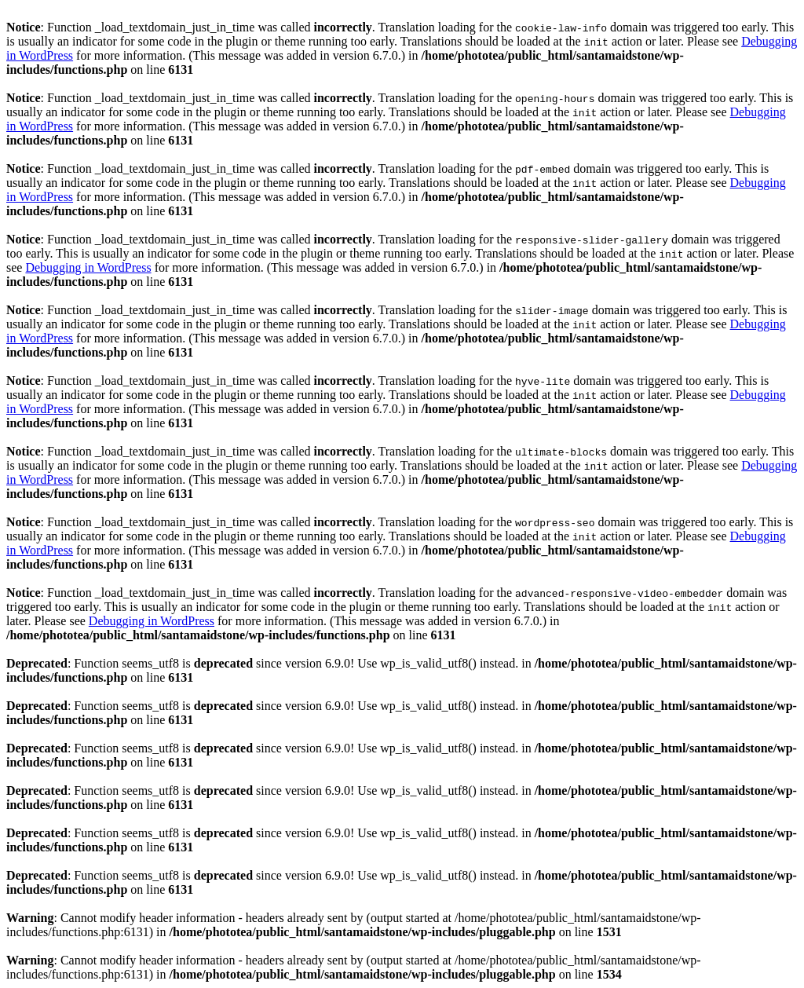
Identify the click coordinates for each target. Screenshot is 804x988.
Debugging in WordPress (88, 267)
